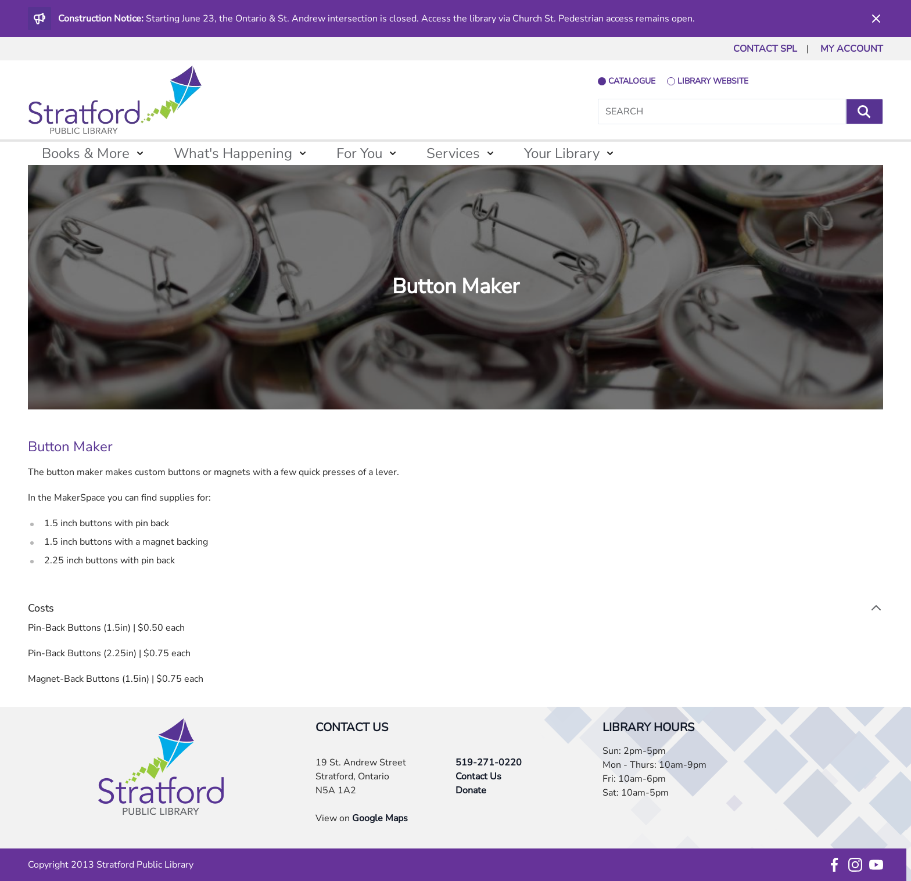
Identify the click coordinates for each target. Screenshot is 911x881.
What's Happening (233, 153)
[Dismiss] (876, 18)
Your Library (562, 153)
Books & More (86, 153)
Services (453, 153)
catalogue (631, 81)
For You (359, 153)
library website (712, 81)
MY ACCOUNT (851, 48)
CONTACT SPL (765, 48)
